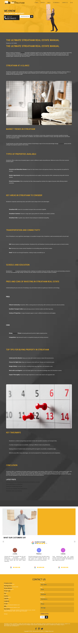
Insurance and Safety (43, 624)
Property (15, 333)
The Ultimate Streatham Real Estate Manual (16, 488)
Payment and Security (32, 624)
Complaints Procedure (24, 623)
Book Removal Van (25, 16)
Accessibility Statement (10, 624)
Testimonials (56, 2)
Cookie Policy (53, 624)
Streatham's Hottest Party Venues (14, 486)
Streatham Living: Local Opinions (14, 490)
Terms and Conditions (35, 623)
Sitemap (5, 613)
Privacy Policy (60, 624)
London (22, 52)
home (13, 271)
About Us (67, 623)
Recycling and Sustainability (11, 625)
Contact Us (65, 2)
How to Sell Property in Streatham (14, 484)
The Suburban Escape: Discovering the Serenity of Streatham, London (23, 482)
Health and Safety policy (58, 623)
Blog (71, 2)
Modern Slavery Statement (11, 623)
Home (36, 2)
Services (43, 2)
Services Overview (46, 623)
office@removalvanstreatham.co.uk (12, 604)
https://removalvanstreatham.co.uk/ (12, 607)
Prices (48, 2)
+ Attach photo (44, 613)
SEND (42, 617)
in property (61, 143)
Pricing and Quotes (21, 624)
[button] (3, 541)
